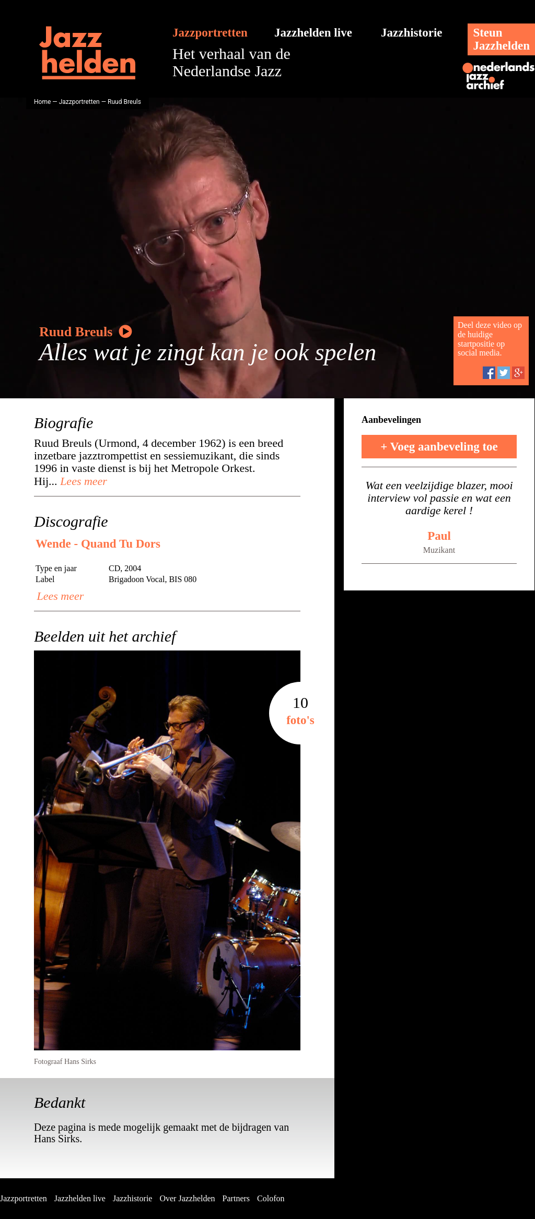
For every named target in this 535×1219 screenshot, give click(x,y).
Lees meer (82, 481)
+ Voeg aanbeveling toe (439, 446)
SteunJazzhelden (501, 39)
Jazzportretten (210, 32)
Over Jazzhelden (187, 1198)
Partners (236, 1198)
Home (42, 101)
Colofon (270, 1198)
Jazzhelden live (313, 32)
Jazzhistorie (412, 32)
